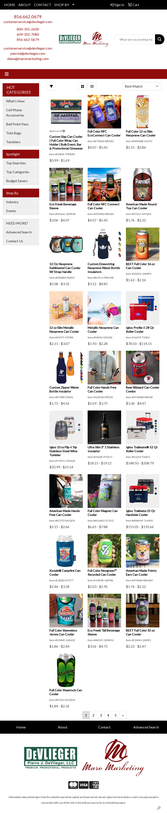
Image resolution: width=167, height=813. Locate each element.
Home (21, 727)
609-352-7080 (28, 34)
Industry (12, 202)
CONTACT (42, 5)
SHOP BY (61, 5)
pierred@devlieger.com (27, 53)
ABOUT (24, 5)
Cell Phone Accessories (15, 112)
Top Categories (17, 172)
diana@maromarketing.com (28, 59)
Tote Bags (13, 133)
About (62, 727)
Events (11, 211)
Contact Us (14, 241)
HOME (9, 5)
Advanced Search (19, 232)
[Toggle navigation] (6, 74)
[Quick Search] (134, 39)
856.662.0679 (28, 16)
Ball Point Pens (17, 124)
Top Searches (16, 163)
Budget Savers (17, 181)
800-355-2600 (28, 29)
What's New (15, 101)
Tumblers (13, 142)
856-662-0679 (28, 39)
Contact (104, 727)
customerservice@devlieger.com (27, 22)
